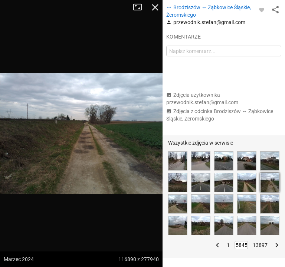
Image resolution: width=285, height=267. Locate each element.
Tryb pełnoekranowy (140, 7)
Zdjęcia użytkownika (202, 98)
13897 (260, 245)
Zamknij (155, 7)
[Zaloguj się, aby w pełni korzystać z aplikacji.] (262, 10)
